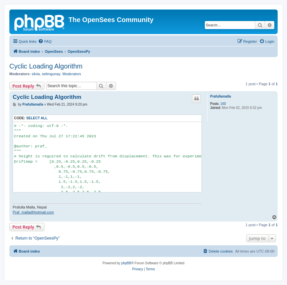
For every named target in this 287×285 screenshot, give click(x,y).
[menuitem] (44, 41)
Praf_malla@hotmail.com (33, 212)
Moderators (71, 74)
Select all (36, 118)
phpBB (126, 263)
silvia (36, 74)
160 (223, 104)
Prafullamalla (220, 96)
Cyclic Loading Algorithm (46, 66)
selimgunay (51, 74)
